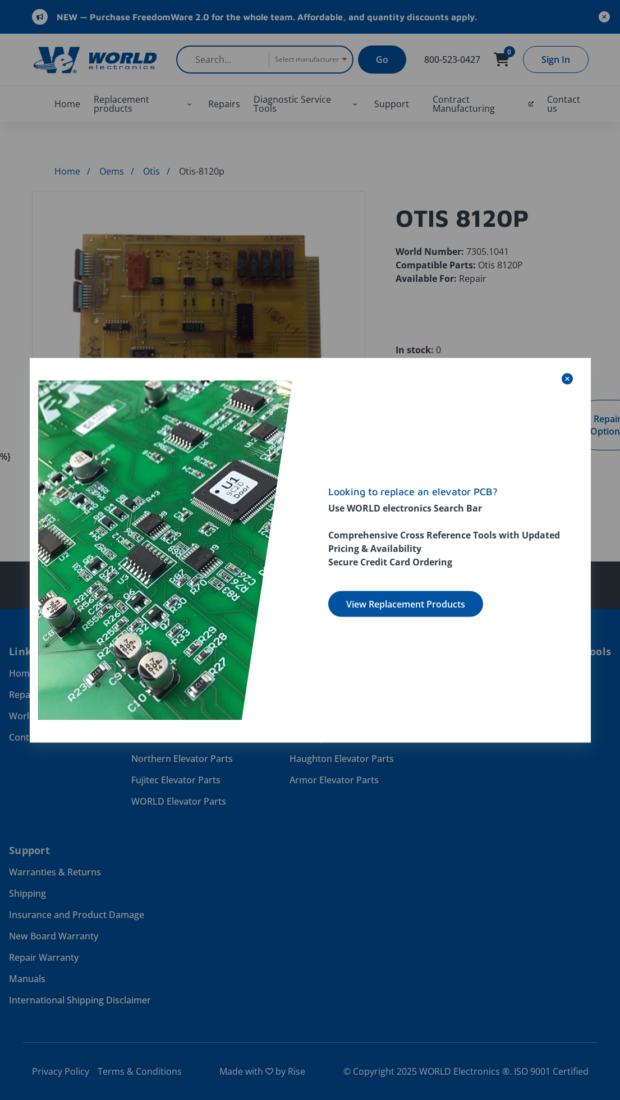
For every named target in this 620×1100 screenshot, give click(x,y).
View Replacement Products (405, 603)
